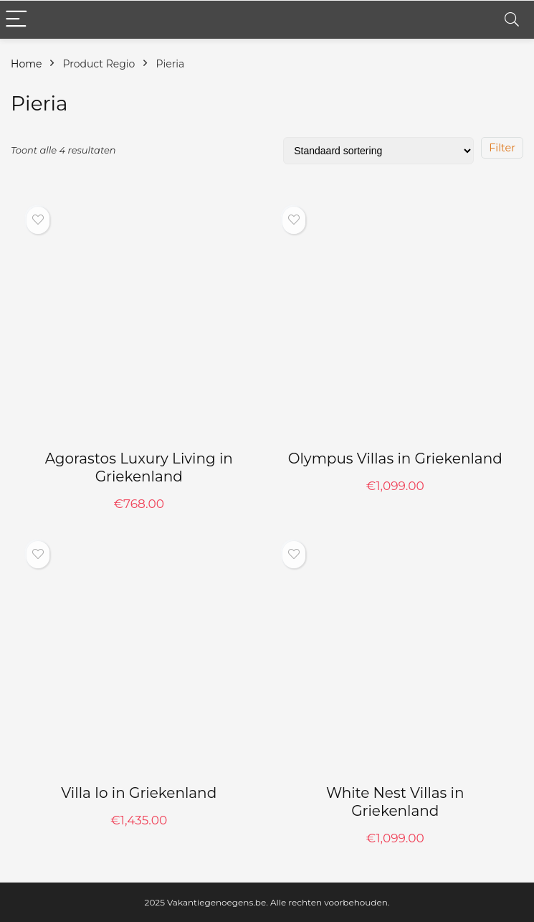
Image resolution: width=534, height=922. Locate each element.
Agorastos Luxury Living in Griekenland (139, 467)
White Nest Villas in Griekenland (395, 801)
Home (26, 63)
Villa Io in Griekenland (138, 792)
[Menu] (17, 20)
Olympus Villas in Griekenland (395, 458)
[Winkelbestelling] (378, 150)
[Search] (512, 20)
